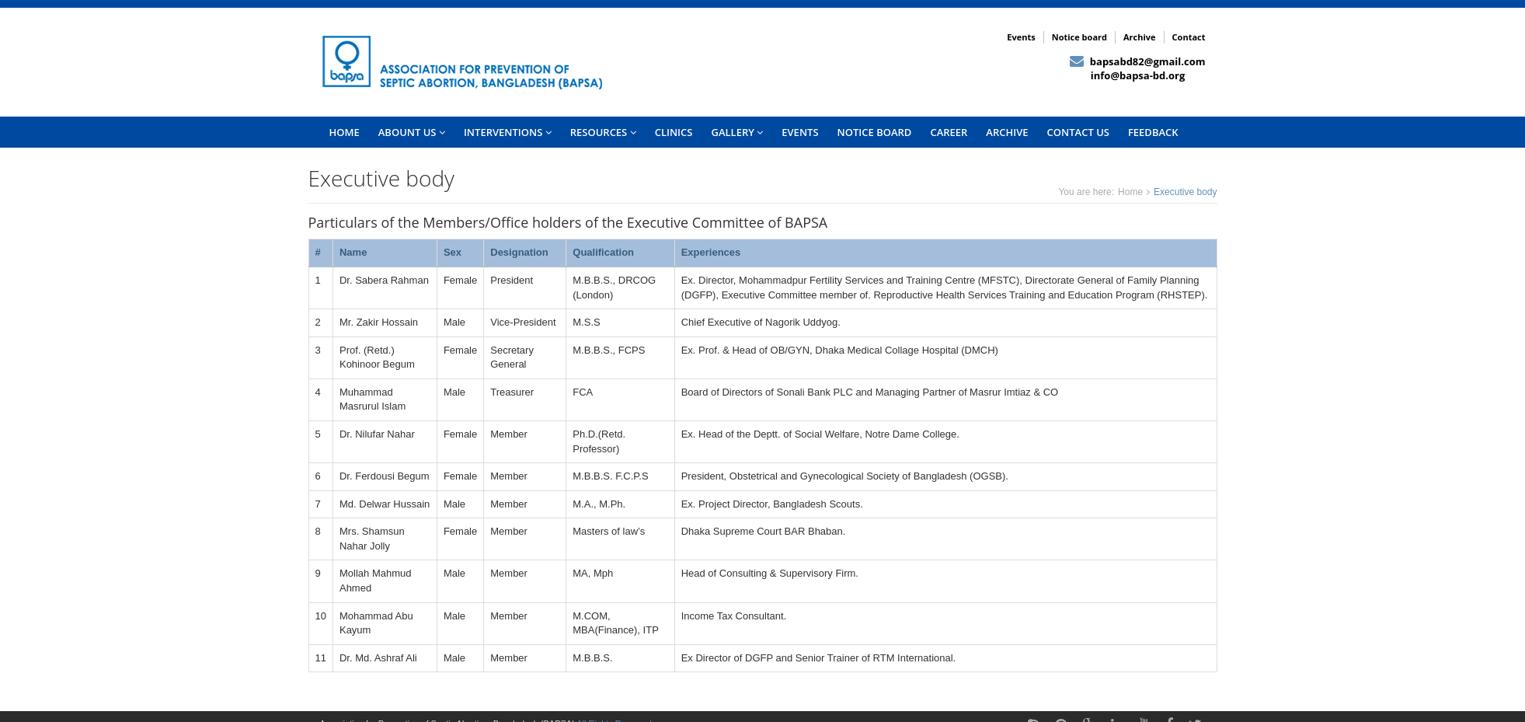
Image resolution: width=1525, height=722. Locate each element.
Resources (603, 132)
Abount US (411, 132)
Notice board (1079, 37)
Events (1021, 37)
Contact (1189, 37)
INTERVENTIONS (508, 132)
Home (1130, 192)
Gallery (737, 132)
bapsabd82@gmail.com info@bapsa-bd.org (1138, 68)
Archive (1139, 37)
